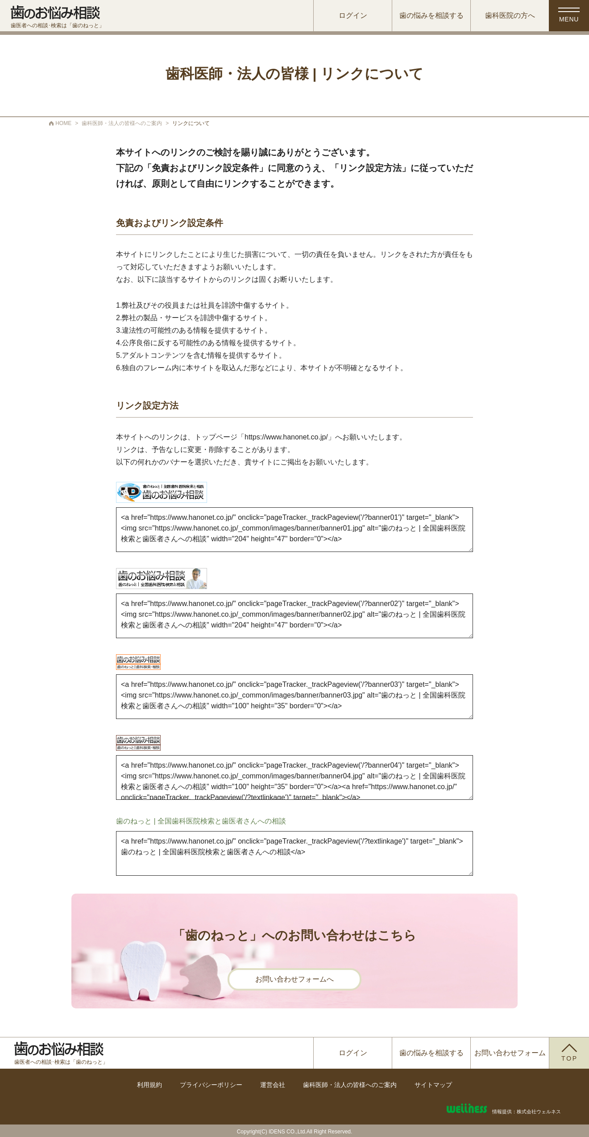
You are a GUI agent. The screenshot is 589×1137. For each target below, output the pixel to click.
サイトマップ (433, 1084)
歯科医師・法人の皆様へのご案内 (350, 1084)
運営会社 (272, 1084)
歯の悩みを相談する (431, 15)
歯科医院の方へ (510, 15)
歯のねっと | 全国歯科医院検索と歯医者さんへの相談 (201, 821)
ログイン (353, 15)
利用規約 (149, 1084)
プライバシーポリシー (211, 1084)
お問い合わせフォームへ (294, 979)
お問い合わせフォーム (510, 1053)
